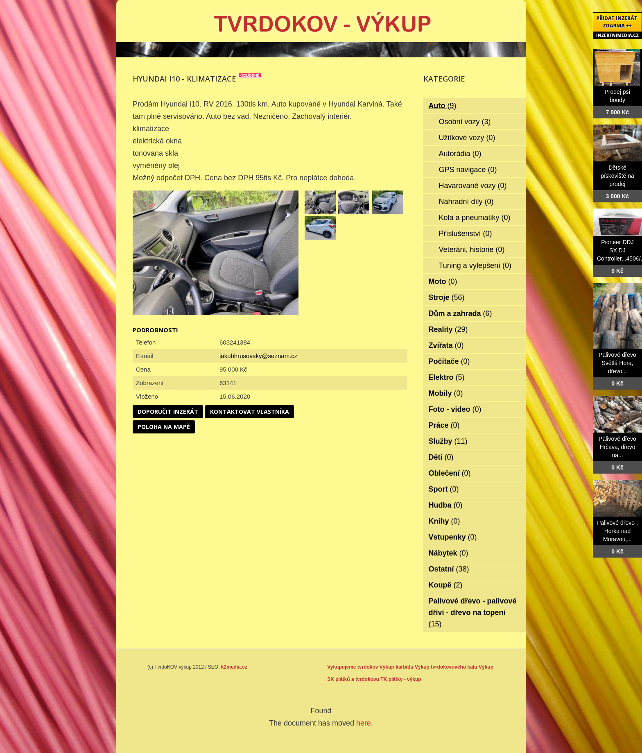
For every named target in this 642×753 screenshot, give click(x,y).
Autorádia (460, 154)
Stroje (447, 297)
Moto (443, 281)
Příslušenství (465, 233)
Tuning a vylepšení (475, 265)
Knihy (444, 521)
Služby (448, 441)
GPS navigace (468, 170)
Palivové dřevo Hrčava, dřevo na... (617, 446)
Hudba (446, 505)
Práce (444, 425)
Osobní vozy (465, 122)
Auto (443, 106)
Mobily (446, 393)
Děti (441, 457)
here (363, 723)
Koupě (446, 585)
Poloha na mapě (164, 427)
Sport (444, 489)
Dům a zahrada (460, 313)
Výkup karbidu (397, 667)
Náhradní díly (466, 201)
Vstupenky (453, 537)
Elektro (447, 377)
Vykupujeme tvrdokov (352, 667)
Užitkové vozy (467, 138)
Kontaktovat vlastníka (249, 411)
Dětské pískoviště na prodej (617, 175)
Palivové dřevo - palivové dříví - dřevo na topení (473, 612)
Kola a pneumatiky (475, 217)
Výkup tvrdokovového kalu (446, 667)
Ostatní (449, 569)
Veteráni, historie (472, 249)
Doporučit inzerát (168, 411)
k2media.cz (234, 667)
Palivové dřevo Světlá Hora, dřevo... (617, 363)
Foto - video (455, 409)
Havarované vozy (473, 185)
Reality (448, 329)
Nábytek (448, 553)
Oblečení (450, 473)
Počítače (449, 361)
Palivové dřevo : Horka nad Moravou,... (617, 530)
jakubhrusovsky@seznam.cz (258, 355)
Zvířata (446, 345)
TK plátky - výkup (400, 679)
